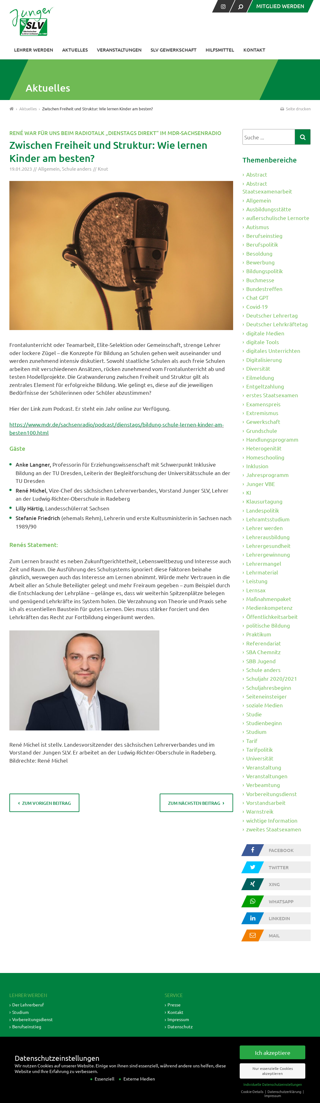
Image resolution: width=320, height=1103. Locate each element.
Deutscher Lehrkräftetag (277, 324)
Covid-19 (257, 306)
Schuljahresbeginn (268, 687)
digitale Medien (265, 333)
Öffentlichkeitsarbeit (272, 616)
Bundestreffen (264, 288)
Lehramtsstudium (268, 519)
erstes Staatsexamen (272, 395)
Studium (256, 731)
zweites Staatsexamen (273, 829)
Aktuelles (75, 50)
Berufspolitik (262, 244)
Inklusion (257, 466)
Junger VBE (260, 483)
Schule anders (77, 169)
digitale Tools (262, 341)
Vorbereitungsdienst (271, 793)
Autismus (257, 226)
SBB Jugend (261, 660)
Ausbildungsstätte (268, 209)
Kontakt (254, 50)
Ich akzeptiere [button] (272, 1059)
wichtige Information (272, 820)
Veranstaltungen (119, 50)
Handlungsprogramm (272, 439)
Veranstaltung (263, 767)
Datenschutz (180, 1026)
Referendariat (263, 643)
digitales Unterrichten (273, 350)
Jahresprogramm (267, 474)
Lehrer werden (33, 50)
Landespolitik (262, 510)
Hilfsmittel (220, 50)
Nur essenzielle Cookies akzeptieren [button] (272, 1078)
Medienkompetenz (269, 607)
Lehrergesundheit (268, 545)
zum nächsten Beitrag (194, 803)
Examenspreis (263, 403)
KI (248, 492)
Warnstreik (259, 811)
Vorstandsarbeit (266, 802)
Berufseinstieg (264, 235)
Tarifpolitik (259, 749)
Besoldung (259, 253)
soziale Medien (264, 705)
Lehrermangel (263, 563)
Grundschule (261, 430)
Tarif (252, 740)
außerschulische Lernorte (277, 217)
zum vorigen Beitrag (46, 803)
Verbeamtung (263, 784)
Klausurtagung (264, 501)
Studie (254, 713)
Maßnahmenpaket (268, 598)
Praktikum (258, 634)
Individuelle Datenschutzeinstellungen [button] (272, 1091)
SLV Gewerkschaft (174, 50)
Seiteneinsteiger (266, 696)
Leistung (257, 581)
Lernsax (256, 590)
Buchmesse (260, 280)
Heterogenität (264, 448)
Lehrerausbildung (268, 537)
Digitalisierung (264, 359)
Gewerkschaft (263, 421)
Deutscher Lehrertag (272, 315)
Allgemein (49, 169)
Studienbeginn (264, 722)
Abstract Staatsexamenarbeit (267, 187)
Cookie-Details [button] (252, 1098)
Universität (259, 758)
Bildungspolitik (264, 271)
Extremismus (262, 412)
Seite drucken (295, 108)
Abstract (256, 174)
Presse (174, 1004)
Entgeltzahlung (265, 386)
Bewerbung (260, 262)
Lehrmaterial (262, 572)
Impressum (178, 1019)
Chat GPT (257, 297)
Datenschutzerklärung (285, 1098)
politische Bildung (268, 625)
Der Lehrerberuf (28, 1004)
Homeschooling (265, 457)
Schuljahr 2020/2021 (271, 678)
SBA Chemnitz (263, 652)
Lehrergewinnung (268, 554)
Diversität (258, 368)
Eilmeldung (260, 377)
